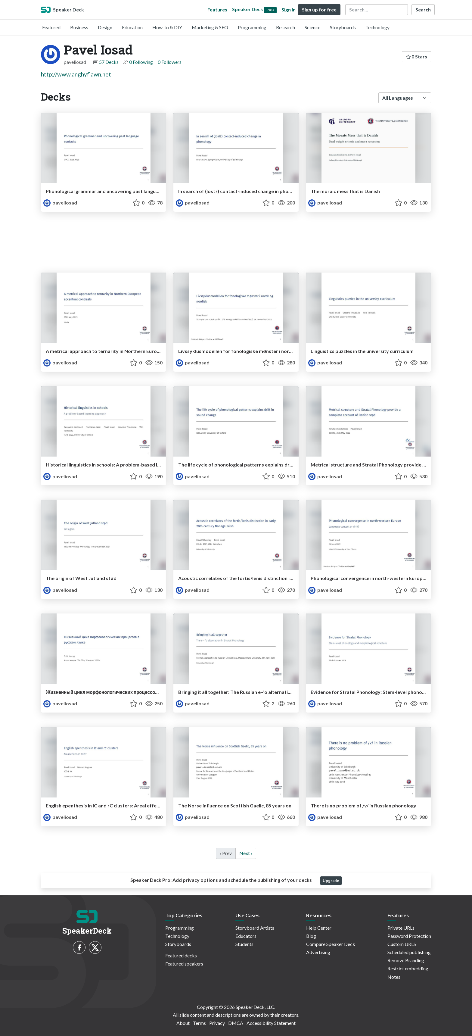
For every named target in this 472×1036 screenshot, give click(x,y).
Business (79, 27)
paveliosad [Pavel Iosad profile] (60, 202)
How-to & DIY (167, 27)
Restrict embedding (407, 968)
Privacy (217, 1023)
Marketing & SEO (210, 27)
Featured (51, 27)
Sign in (288, 9)
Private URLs (401, 928)
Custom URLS (401, 944)
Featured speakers (184, 963)
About (183, 1023)
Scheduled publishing (409, 952)
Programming (252, 27)
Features (217, 9)
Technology (377, 27)
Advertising (318, 952)
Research (285, 27)
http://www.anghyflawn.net (76, 74)
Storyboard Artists (254, 928)
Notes (393, 977)
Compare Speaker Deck (330, 944)
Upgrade (331, 880)
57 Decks (109, 62)
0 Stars (416, 56)
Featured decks (181, 955)
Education (132, 27)
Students (244, 944)
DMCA (235, 1023)
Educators (245, 936)
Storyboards (343, 27)
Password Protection (409, 936)
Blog (311, 936)
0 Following (141, 62)
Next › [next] (245, 853)
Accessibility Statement (271, 1023)
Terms (199, 1023)
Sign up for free (319, 9)
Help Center (318, 928)
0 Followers (170, 62)
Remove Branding (405, 960)
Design (105, 27)
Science (312, 27)
